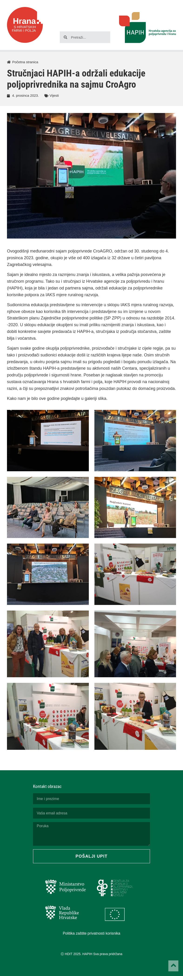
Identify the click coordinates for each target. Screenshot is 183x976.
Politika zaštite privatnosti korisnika (91, 933)
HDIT (68, 954)
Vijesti (54, 95)
